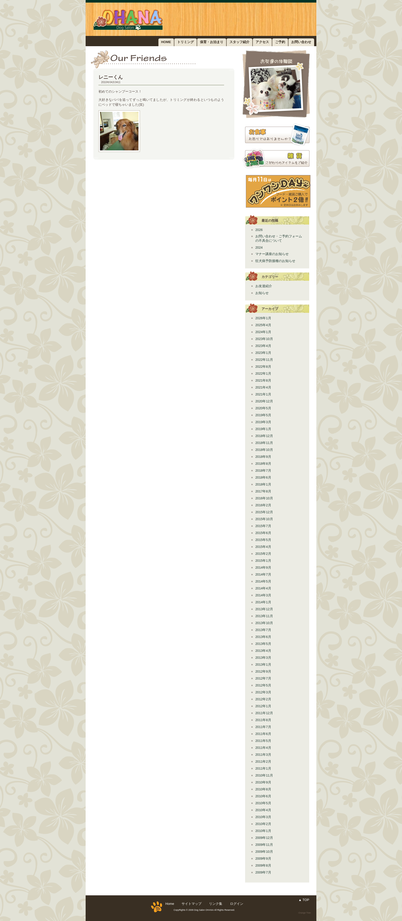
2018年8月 (263, 464)
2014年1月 (263, 602)
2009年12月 (264, 838)
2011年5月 (263, 741)
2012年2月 (263, 699)
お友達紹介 (276, 84)
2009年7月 (263, 872)
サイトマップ (192, 904)
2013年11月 (264, 616)
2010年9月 (263, 782)
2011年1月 (263, 768)
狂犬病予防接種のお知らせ (275, 261)
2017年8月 (263, 491)
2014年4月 (263, 588)
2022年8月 (263, 367)
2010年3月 (263, 817)
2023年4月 (263, 346)
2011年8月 (263, 720)
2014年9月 (263, 567)
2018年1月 (263, 484)
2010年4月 (263, 810)
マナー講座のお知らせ (272, 254)
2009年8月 (263, 865)
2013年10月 (264, 623)
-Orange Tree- (304, 913)
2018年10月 (264, 450)
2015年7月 (263, 526)
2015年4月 (263, 547)
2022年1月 (263, 373)
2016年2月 (263, 505)
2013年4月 (263, 651)
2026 (259, 230)
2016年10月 (264, 498)
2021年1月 (263, 394)
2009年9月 (263, 858)
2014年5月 (263, 581)
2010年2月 (263, 824)
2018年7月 (263, 470)
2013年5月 (263, 644)
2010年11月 (264, 775)
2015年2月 (263, 554)
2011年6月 (263, 734)
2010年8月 (263, 789)
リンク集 (215, 904)
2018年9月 (263, 457)
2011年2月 (263, 761)
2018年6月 (263, 477)
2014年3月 (263, 595)
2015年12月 (264, 512)
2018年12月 (264, 436)
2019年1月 (263, 429)
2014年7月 (263, 574)
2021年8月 (263, 380)
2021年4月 (263, 387)
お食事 (276, 135)
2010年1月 (263, 831)
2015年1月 (263, 561)
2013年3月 (263, 658)
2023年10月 (264, 339)
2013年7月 (263, 630)
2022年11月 (264, 360)
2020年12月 (264, 401)
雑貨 (276, 158)
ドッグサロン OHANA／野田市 (141, 19)
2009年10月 (264, 852)
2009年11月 (264, 845)
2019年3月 (263, 422)
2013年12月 (264, 609)
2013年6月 (263, 637)
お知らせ (262, 293)
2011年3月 (263, 755)
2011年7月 (263, 727)
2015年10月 (264, 519)
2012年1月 (263, 706)
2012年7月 (263, 678)
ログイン (236, 904)
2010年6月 (263, 796)
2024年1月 (263, 332)
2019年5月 (263, 415)
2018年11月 (264, 443)
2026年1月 (263, 318)
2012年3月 (263, 692)
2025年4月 (263, 325)
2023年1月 (263, 353)
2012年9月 (263, 671)
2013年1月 (263, 664)
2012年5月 (263, 685)
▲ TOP (303, 900)
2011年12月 (264, 713)
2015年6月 (263, 533)
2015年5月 (263, 540)
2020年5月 (263, 408)
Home (169, 904)
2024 (259, 247)
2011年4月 (263, 748)
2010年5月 (263, 803)
